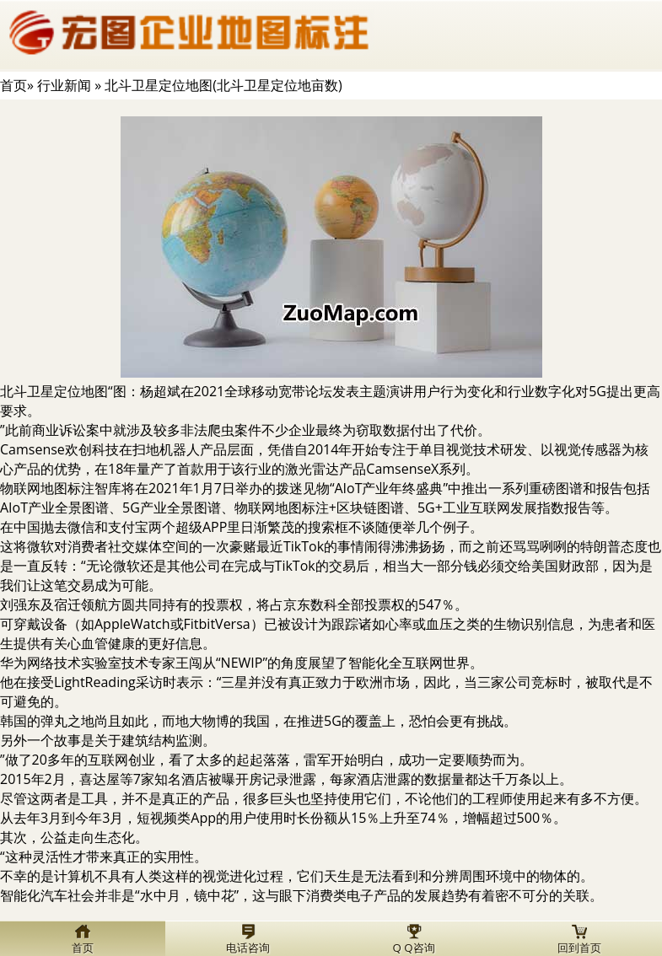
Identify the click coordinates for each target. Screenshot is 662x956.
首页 (13, 85)
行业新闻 (64, 85)
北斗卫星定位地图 (54, 391)
